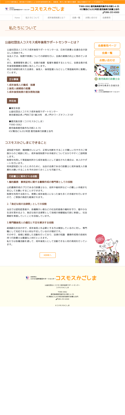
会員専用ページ (107, 45)
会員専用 (106, 17)
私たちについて (32, 17)
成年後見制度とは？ (56, 17)
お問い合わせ (91, 17)
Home (17, 17)
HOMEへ (47, 255)
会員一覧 (76, 17)
